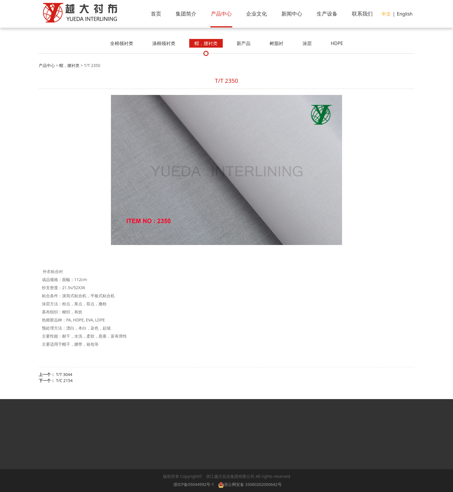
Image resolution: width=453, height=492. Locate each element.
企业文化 (256, 13)
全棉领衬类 (121, 43)
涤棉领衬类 (163, 43)
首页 (156, 13)
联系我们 (362, 13)
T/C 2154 (64, 380)
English (405, 14)
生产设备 (327, 13)
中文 (386, 14)
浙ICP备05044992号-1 (193, 484)
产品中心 (221, 13)
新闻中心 (291, 13)
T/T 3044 (64, 374)
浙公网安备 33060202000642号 (251, 484)
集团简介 (186, 13)
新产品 (243, 43)
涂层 (307, 43)
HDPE (337, 43)
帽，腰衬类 (206, 43)
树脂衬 (276, 43)
